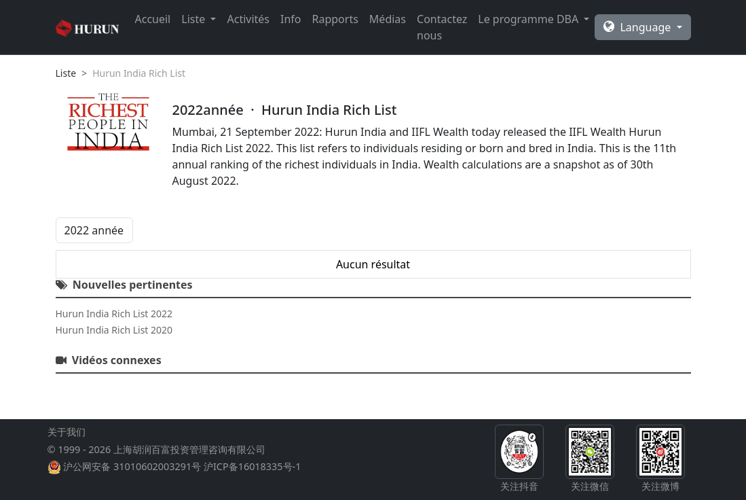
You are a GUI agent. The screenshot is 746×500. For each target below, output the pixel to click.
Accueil (153, 19)
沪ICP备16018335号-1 (252, 466)
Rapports (335, 19)
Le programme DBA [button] (529, 19)
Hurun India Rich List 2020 (114, 329)
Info (290, 19)
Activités (248, 19)
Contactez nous (442, 27)
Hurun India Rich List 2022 (114, 313)
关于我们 (67, 431)
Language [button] (638, 27)
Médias (387, 19)
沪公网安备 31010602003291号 (132, 466)
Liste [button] (194, 19)
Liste (66, 73)
